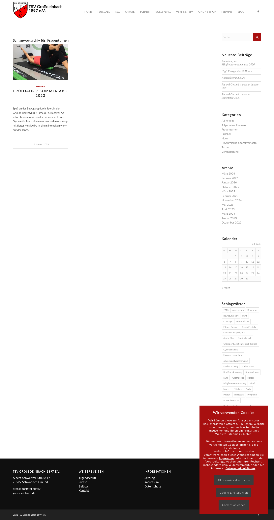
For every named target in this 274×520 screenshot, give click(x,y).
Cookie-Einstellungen (234, 492)
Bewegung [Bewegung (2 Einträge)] (252, 310)
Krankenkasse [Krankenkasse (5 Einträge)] (252, 372)
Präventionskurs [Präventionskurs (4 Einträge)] (231, 400)
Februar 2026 (230, 178)
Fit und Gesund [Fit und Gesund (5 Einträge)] (231, 327)
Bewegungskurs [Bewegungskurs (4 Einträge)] (231, 315)
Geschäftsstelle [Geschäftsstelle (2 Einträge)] (249, 327)
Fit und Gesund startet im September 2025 (236, 96)
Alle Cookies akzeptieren (234, 480)
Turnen (40, 86)
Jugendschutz (87, 478)
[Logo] (38, 11)
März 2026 (228, 173)
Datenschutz (152, 486)
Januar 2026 (229, 182)
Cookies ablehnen (233, 505)
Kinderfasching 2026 (233, 77)
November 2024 (232, 200)
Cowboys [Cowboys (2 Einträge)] (228, 321)
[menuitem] (88, 11)
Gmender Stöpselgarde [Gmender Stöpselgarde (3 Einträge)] (234, 332)
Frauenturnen (230, 129)
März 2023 (228, 213)
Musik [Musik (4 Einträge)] (253, 383)
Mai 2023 (227, 204)
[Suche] (241, 37)
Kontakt (84, 490)
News (225, 138)
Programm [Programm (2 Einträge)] (252, 394)
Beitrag (83, 486)
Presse (83, 482)
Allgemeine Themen (234, 125)
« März (226, 287)
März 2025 (228, 191)
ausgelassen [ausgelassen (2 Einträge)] (238, 310)
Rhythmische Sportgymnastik (239, 142)
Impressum (151, 482)
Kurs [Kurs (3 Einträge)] (226, 377)
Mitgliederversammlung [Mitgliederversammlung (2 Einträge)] (235, 383)
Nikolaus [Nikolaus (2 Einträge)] (238, 389)
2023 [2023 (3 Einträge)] (226, 310)
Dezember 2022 (231, 222)
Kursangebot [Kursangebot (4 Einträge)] (237, 377)
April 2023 (228, 209)
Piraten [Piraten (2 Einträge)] (227, 394)
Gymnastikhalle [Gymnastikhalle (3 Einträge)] (231, 349)
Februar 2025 (230, 196)
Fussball (226, 133)
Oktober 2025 (230, 187)
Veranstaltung (230, 151)
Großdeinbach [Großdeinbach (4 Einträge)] (244, 338)
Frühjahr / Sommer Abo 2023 (40, 93)
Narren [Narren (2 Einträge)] (227, 389)
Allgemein (228, 120)
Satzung (149, 478)
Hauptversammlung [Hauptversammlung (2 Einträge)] (233, 355)
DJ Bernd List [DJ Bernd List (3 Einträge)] (242, 321)
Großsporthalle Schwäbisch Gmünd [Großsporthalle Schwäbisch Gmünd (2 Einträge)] (240, 344)
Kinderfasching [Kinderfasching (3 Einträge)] (231, 366)
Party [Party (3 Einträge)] (248, 389)
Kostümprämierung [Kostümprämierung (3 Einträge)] (233, 372)
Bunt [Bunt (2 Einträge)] (244, 315)
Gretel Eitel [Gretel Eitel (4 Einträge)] (229, 338)
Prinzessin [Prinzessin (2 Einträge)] (239, 394)
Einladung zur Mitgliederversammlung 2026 (238, 63)
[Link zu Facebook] (258, 11)
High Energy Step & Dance (237, 71)
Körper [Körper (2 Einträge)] (251, 377)
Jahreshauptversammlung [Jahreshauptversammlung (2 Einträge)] (236, 361)
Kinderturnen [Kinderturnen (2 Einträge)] (247, 366)
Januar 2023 (229, 218)
